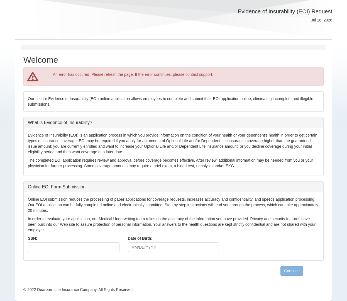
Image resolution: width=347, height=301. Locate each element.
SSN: (32, 238)
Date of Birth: (140, 238)
